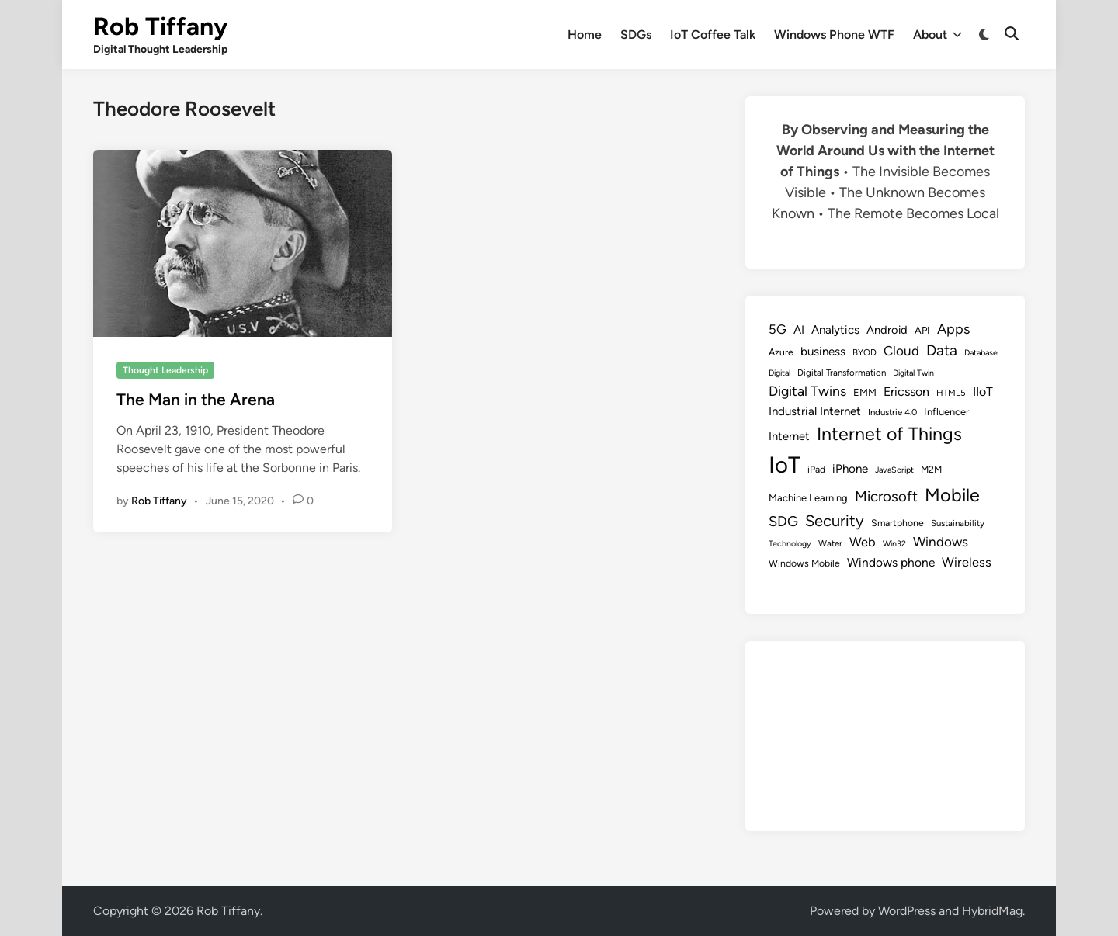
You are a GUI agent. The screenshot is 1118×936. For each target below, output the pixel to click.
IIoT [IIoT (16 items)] (983, 391)
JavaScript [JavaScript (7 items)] (894, 470)
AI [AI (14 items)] (798, 330)
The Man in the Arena (195, 399)
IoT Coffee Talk (712, 34)
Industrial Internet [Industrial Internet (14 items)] (815, 411)
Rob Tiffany (160, 26)
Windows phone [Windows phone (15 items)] (891, 562)
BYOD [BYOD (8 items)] (864, 352)
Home (585, 34)
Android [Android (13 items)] (887, 330)
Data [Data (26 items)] (941, 350)
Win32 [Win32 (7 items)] (894, 544)
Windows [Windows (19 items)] (940, 541)
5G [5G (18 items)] (777, 329)
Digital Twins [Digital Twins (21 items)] (807, 391)
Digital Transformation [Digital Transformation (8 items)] (841, 372)
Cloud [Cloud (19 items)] (901, 351)
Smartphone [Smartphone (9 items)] (897, 523)
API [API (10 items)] (922, 330)
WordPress (907, 910)
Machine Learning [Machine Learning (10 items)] (808, 498)
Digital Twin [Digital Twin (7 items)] (913, 373)
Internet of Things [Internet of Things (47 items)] (889, 434)
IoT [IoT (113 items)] (784, 464)
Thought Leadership (165, 370)
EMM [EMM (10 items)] (865, 392)
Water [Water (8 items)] (830, 543)
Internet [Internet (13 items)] (789, 436)
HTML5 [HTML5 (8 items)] (951, 392)
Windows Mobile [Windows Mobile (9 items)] (804, 563)
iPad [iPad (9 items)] (816, 469)
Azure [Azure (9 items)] (781, 352)
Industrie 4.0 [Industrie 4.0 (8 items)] (892, 412)
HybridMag (992, 910)
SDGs (635, 34)
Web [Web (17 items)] (862, 541)
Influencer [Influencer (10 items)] (946, 412)
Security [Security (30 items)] (834, 520)
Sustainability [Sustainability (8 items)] (957, 523)
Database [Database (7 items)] (981, 353)
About (937, 35)
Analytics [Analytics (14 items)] (835, 330)
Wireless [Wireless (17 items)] (966, 562)
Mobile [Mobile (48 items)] (952, 495)
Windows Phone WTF (834, 34)
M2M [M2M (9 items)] (931, 469)
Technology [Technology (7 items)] (790, 544)
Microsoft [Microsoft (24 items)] (886, 496)
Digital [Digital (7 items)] (779, 373)
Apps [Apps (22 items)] (953, 329)
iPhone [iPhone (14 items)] (850, 469)
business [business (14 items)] (822, 352)
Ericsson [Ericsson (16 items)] (906, 391)
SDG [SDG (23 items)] (783, 521)
